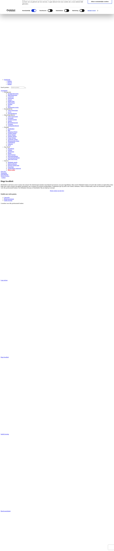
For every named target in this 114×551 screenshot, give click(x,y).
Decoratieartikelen (13, 156)
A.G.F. (9, 112)
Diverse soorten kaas (13, 165)
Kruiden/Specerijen (13, 93)
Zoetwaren (11, 98)
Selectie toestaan (100, 53)
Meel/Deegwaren (12, 95)
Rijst (9, 106)
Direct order (11, 170)
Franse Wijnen (12, 138)
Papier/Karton (12, 154)
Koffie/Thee (11, 101)
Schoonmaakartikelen (14, 157)
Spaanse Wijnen (12, 136)
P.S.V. (9, 145)
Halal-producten (12, 164)
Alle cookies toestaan (99, 48)
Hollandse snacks (12, 162)
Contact (3, 177)
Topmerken (4, 173)
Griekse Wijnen (12, 133)
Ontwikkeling (4, 174)
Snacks (10, 121)
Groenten (10, 124)
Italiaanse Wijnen (12, 132)
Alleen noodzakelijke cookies (100, 57)
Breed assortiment (9, 199)
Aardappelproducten (13, 125)
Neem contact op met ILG (57, 190)
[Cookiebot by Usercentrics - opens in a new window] (11, 67)
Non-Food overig (12, 159)
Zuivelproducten (12, 113)
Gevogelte (10, 118)
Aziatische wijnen (13, 139)
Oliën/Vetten (11, 103)
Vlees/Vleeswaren (13, 110)
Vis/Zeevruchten (12, 119)
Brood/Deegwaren (13, 122)
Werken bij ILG (5, 176)
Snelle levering (8, 200)
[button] (57, 190)
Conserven (11, 96)
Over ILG (3, 171)
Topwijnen (11, 167)
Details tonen (92, 66)
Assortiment (4, 90)
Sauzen (10, 99)
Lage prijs (7, 197)
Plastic (10, 153)
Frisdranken (11, 128)
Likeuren (10, 144)
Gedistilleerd (11, 142)
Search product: (5, 87)
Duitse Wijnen (12, 135)
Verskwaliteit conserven (14, 168)
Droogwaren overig (13, 107)
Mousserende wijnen (13, 141)
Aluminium (11, 151)
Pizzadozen (11, 148)
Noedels (10, 104)
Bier (9, 130)
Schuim (10, 150)
